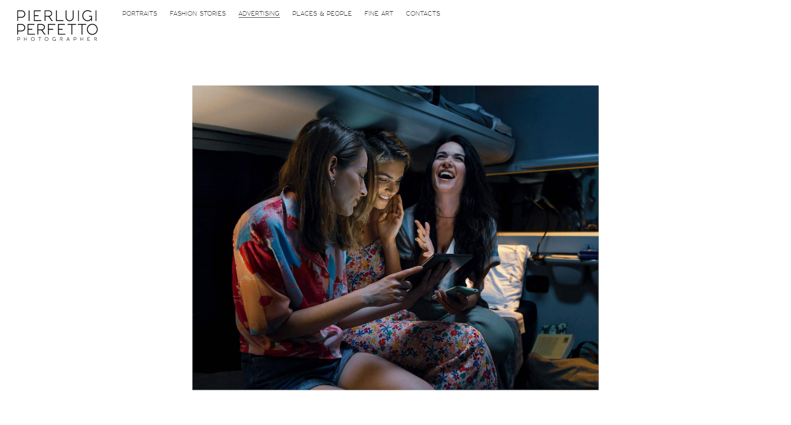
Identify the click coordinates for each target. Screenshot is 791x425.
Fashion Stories (198, 14)
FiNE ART (379, 14)
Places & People (322, 14)
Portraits (140, 14)
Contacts (423, 14)
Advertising (259, 14)
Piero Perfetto (57, 25)
